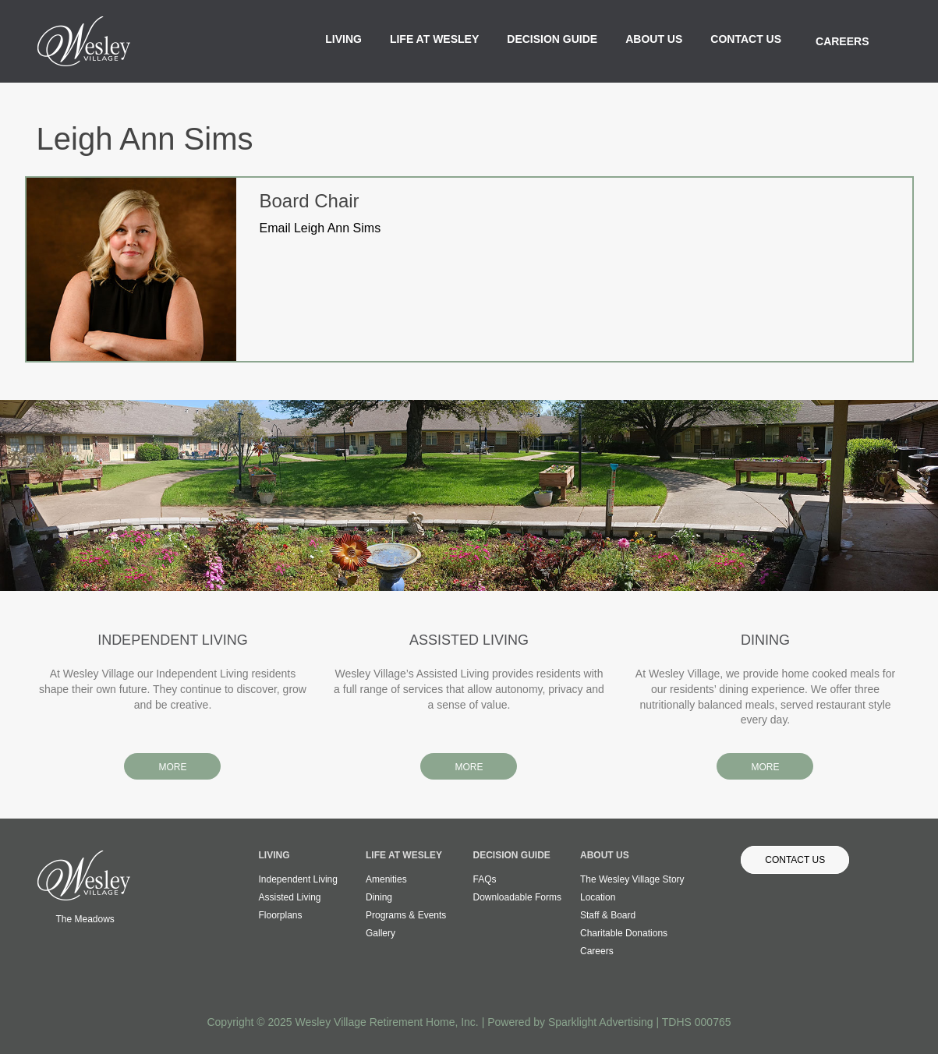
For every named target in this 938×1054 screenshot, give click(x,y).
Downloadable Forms (517, 897)
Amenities (386, 879)
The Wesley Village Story (632, 879)
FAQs (485, 879)
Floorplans (281, 915)
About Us (653, 39)
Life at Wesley (434, 39)
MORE (172, 767)
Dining (379, 897)
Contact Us (745, 39)
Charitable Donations (623, 933)
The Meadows (85, 919)
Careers (842, 41)
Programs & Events (406, 915)
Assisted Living (290, 897)
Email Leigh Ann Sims (320, 228)
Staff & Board (607, 915)
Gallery (380, 933)
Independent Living (298, 879)
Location (597, 897)
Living (343, 39)
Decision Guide (552, 39)
